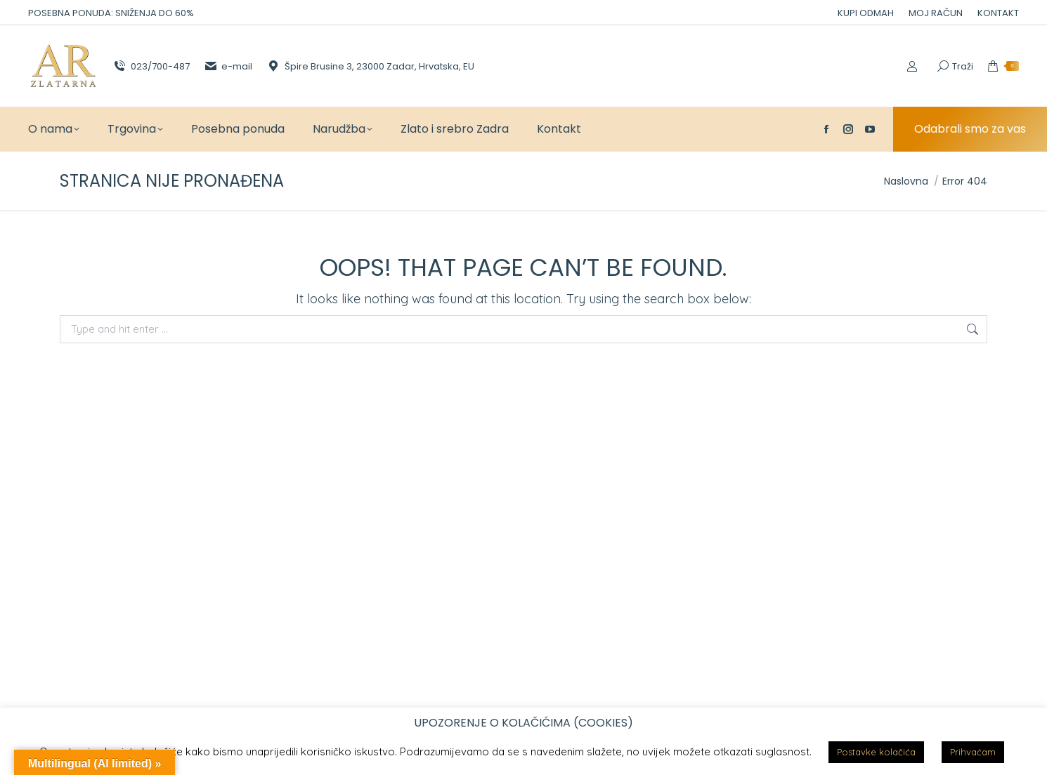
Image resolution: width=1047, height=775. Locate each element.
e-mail (228, 66)
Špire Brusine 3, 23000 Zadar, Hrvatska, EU (370, 66)
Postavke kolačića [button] (876, 751)
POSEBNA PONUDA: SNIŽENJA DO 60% (111, 13)
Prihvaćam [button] (973, 751)
